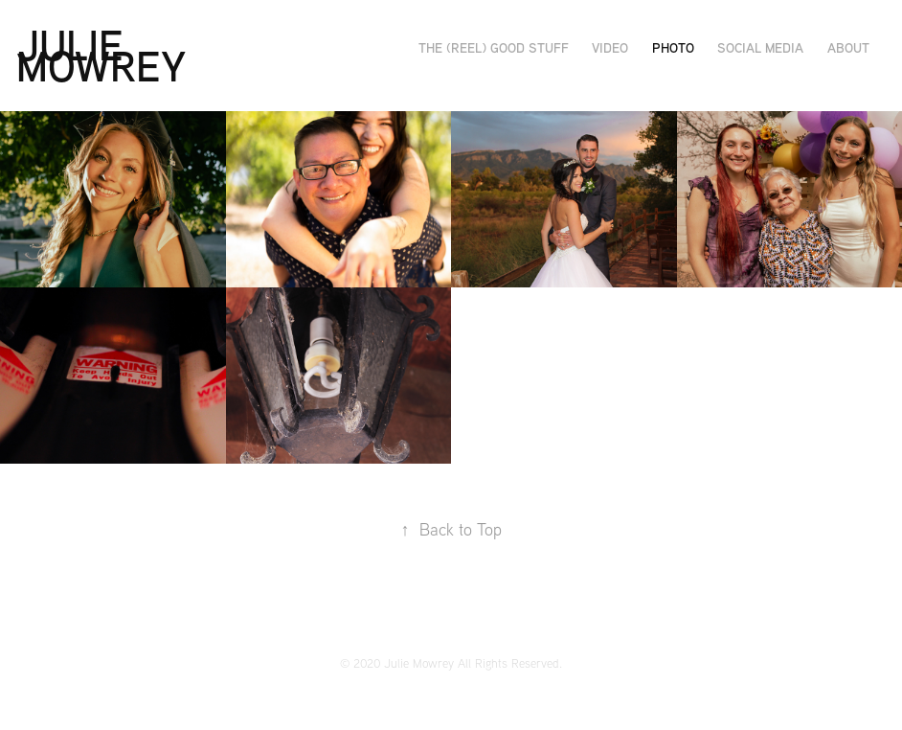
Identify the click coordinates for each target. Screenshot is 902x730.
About (848, 47)
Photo (673, 47)
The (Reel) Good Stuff (493, 47)
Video (610, 47)
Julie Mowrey (101, 55)
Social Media (760, 47)
